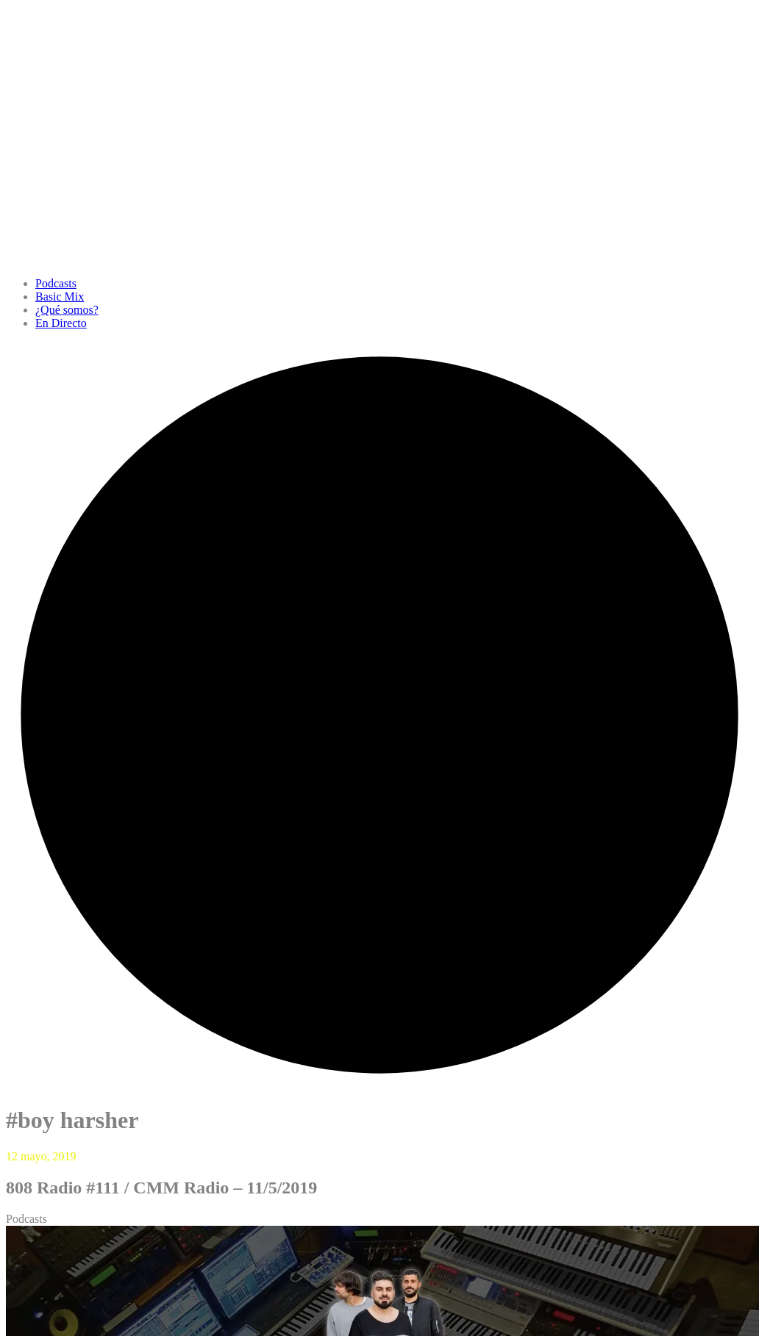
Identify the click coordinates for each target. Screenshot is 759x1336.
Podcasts (55, 283)
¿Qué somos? (67, 310)
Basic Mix (59, 296)
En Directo (61, 323)
